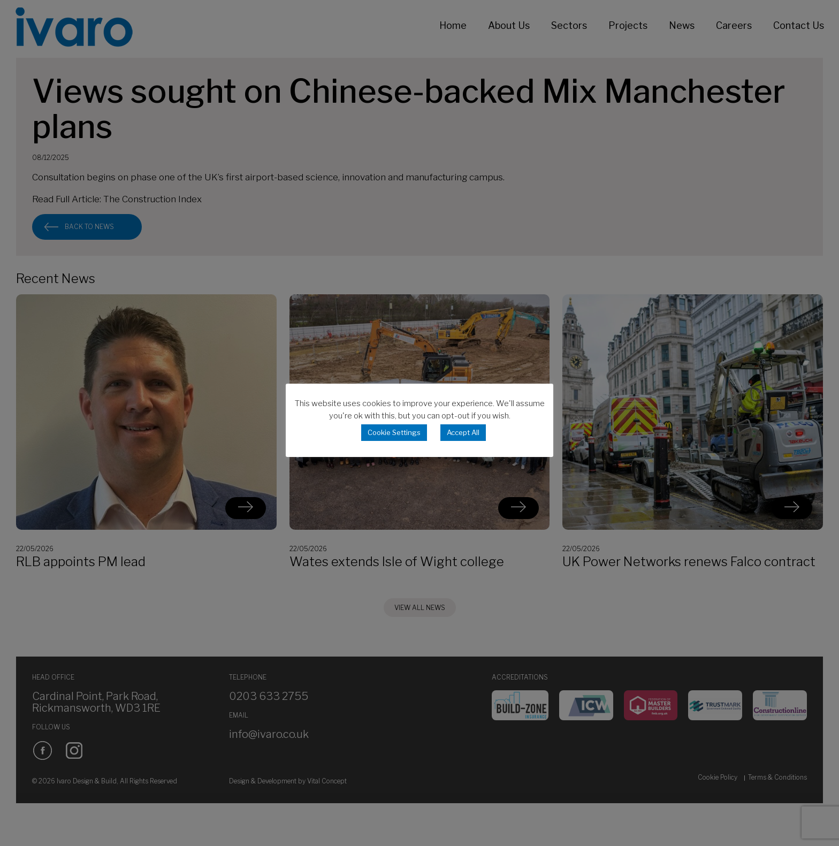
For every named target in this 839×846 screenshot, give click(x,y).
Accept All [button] (463, 432)
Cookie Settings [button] (394, 432)
